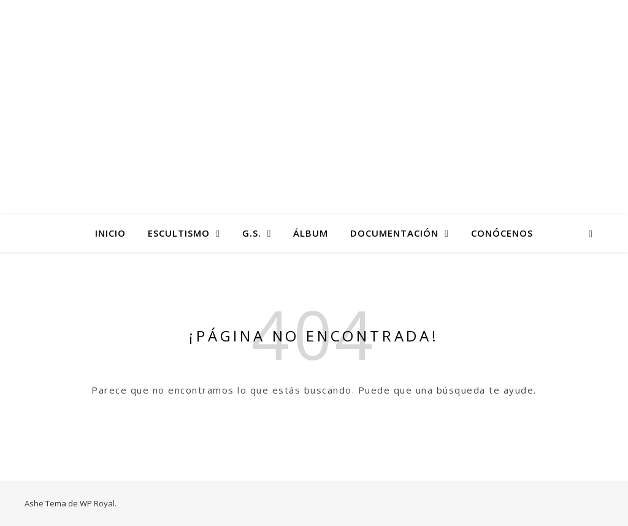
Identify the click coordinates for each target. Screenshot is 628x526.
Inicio (110, 233)
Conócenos (502, 233)
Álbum (310, 233)
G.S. (251, 233)
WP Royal (97, 503)
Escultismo (179, 233)
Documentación (394, 233)
